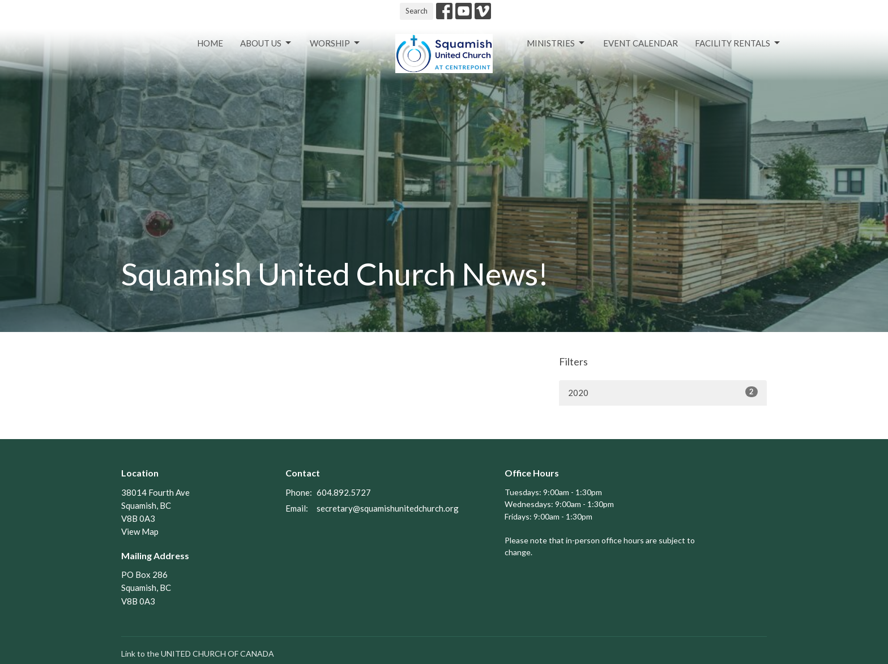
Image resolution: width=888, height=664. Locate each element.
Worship (335, 43)
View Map (140, 531)
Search (416, 10)
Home (210, 43)
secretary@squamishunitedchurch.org (388, 508)
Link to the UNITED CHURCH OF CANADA (197, 653)
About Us (266, 43)
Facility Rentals (738, 43)
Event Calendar (640, 43)
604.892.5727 (344, 492)
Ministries (556, 43)
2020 (663, 392)
